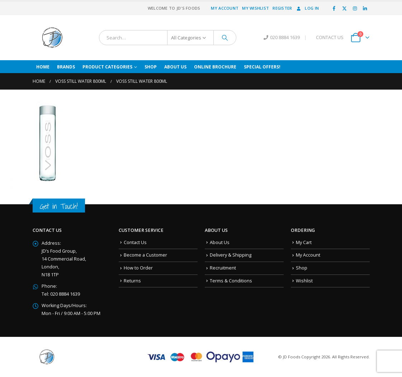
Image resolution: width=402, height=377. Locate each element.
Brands (66, 67)
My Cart (304, 242)
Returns (132, 281)
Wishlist (304, 281)
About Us (175, 67)
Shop (151, 67)
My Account (224, 8)
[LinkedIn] (365, 8)
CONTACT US (330, 37)
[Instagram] (354, 8)
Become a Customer (145, 255)
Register (282, 8)
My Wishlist (255, 8)
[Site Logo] (52, 38)
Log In (307, 8)
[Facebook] (334, 8)
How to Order (138, 268)
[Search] (225, 37)
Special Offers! (262, 67)
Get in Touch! (59, 206)
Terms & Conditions (231, 281)
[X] (344, 8)
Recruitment (223, 268)
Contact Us (135, 242)
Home (42, 67)
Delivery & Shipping (230, 255)
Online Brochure (215, 67)
